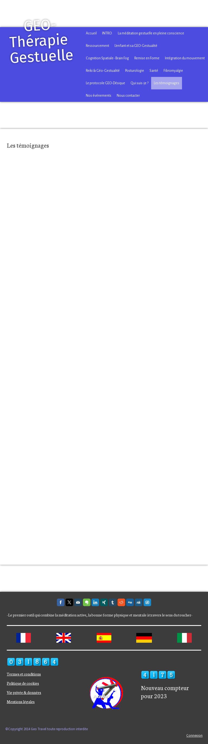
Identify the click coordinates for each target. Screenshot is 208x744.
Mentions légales (21, 701)
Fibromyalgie (173, 71)
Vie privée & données (24, 692)
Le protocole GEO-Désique (105, 83)
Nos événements (98, 96)
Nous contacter (128, 96)
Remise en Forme (147, 58)
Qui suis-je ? (139, 83)
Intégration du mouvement (185, 58)
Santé (154, 71)
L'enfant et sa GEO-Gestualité (136, 46)
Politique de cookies (23, 683)
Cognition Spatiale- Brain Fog (107, 58)
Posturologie (134, 71)
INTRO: (107, 33)
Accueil (91, 33)
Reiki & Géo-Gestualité (103, 71)
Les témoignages (166, 83)
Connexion (194, 735)
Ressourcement (97, 46)
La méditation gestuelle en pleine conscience (151, 33)
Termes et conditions (24, 674)
